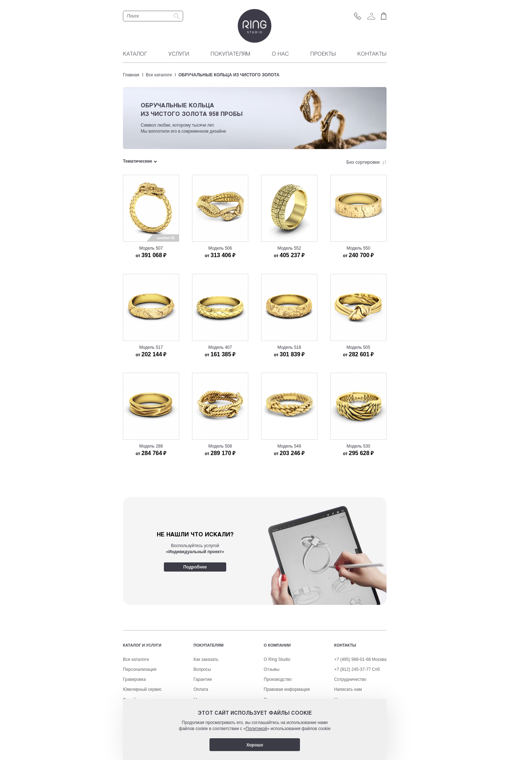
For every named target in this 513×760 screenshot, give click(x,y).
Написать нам (348, 689)
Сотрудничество (350, 679)
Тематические (137, 161)
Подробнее (195, 566)
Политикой (256, 728)
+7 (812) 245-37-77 (352, 669)
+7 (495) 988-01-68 (352, 659)
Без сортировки (366, 162)
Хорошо (254, 745)
